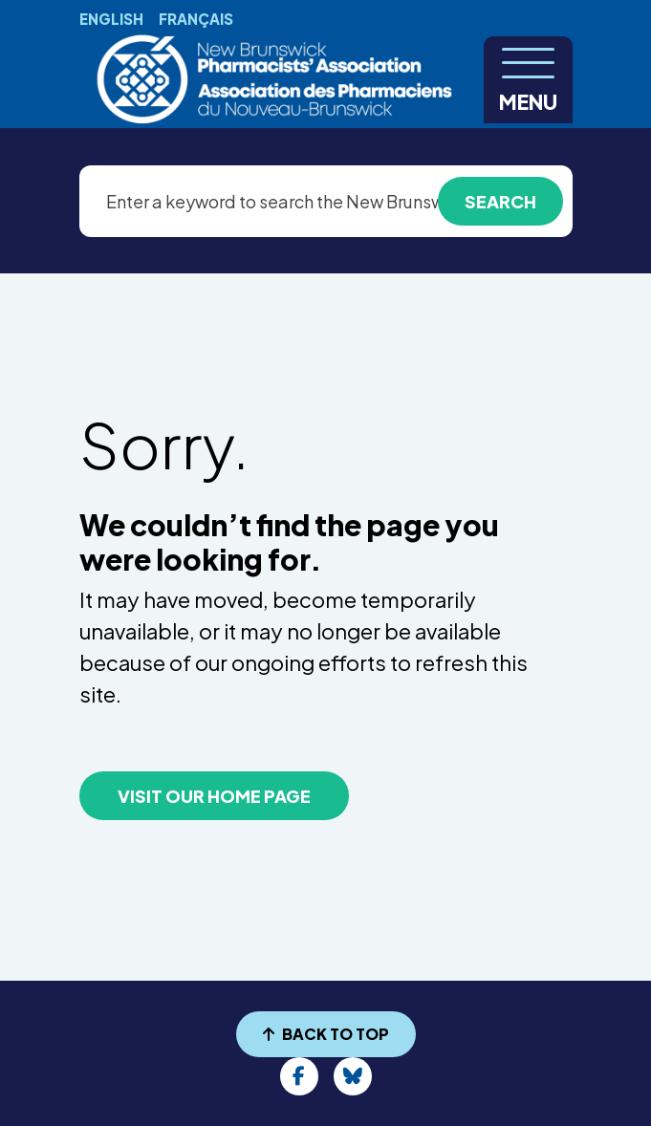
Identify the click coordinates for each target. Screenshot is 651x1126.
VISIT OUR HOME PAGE (214, 796)
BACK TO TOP (326, 1034)
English (111, 19)
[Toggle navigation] (528, 79)
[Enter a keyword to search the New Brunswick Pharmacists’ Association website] (326, 201)
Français (196, 19)
